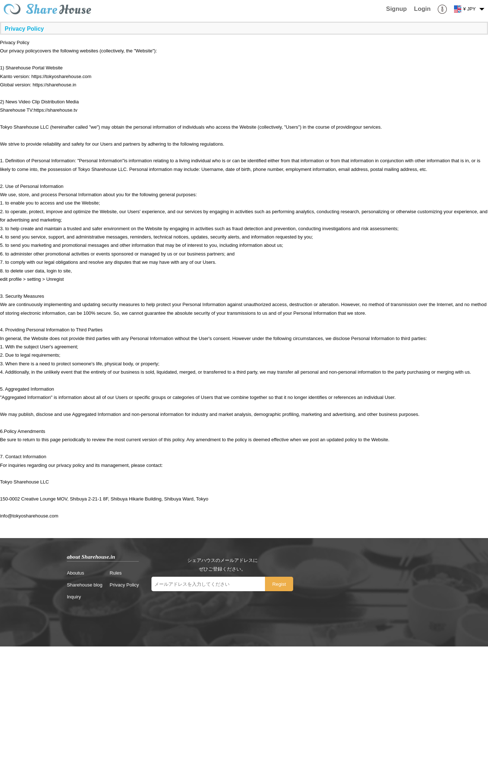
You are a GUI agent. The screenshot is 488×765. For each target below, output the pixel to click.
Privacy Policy (124, 585)
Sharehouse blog (84, 585)
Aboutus (75, 573)
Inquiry (74, 596)
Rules (115, 573)
